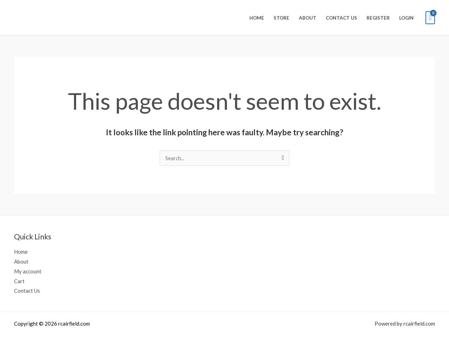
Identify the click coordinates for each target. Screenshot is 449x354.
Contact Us (341, 18)
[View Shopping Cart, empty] (430, 17)
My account (27, 271)
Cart (19, 281)
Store (281, 18)
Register (378, 18)
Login (406, 18)
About (307, 18)
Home (256, 18)
